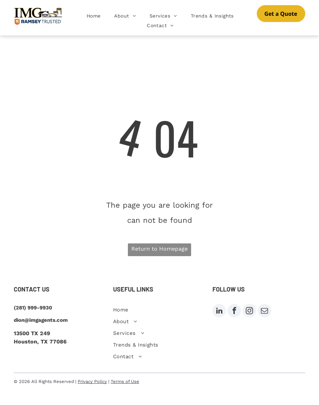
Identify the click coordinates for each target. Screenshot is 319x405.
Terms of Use (125, 381)
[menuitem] (94, 16)
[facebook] (234, 311)
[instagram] (249, 311)
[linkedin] (219, 311)
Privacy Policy (92, 381)
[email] (264, 311)
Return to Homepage (159, 248)
